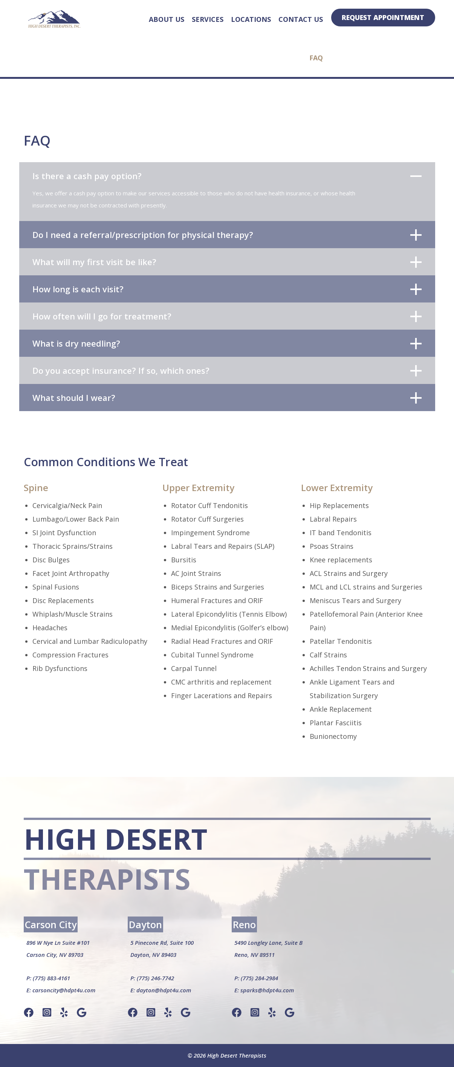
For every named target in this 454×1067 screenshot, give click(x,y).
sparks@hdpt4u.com (267, 990)
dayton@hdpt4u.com (163, 990)
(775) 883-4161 (51, 978)
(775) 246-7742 (155, 978)
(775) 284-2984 (259, 978)
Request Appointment (383, 17)
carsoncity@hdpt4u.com (63, 990)
